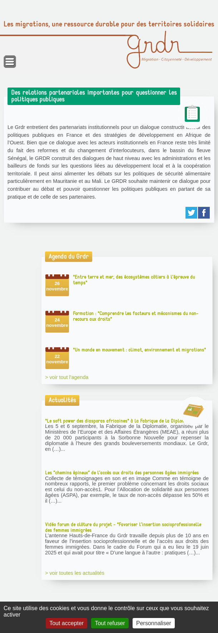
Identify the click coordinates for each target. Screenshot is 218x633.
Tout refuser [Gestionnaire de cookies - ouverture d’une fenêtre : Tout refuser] (110, 623)
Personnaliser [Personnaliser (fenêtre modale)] (153, 623)
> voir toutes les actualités (74, 573)
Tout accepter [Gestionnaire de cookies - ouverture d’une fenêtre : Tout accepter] (66, 623)
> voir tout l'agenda (67, 377)
